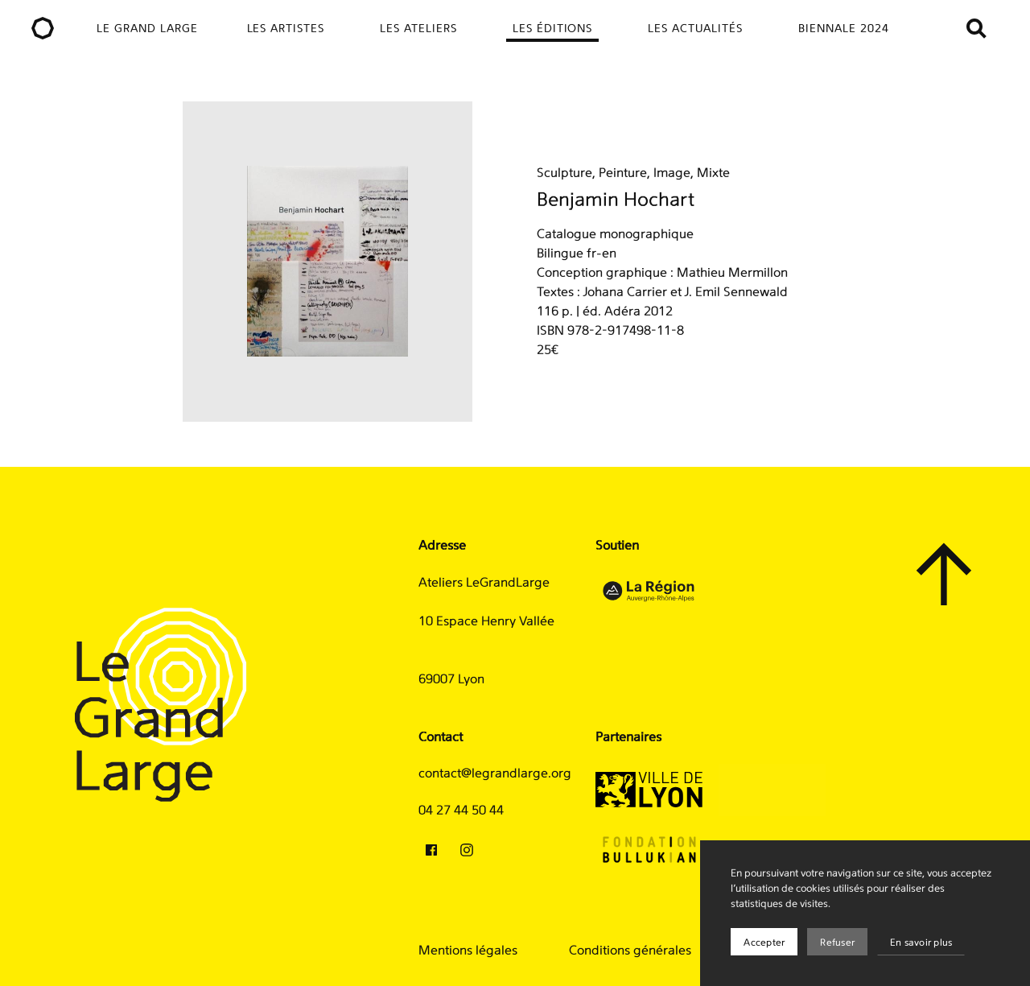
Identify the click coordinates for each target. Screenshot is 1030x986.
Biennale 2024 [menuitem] (843, 29)
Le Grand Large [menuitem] (147, 29)
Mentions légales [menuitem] (467, 950)
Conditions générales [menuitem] (630, 950)
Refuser (837, 942)
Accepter (764, 942)
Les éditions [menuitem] (553, 29)
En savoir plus (921, 942)
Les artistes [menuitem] (286, 29)
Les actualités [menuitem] (695, 29)
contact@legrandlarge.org (494, 773)
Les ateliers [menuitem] (418, 29)
